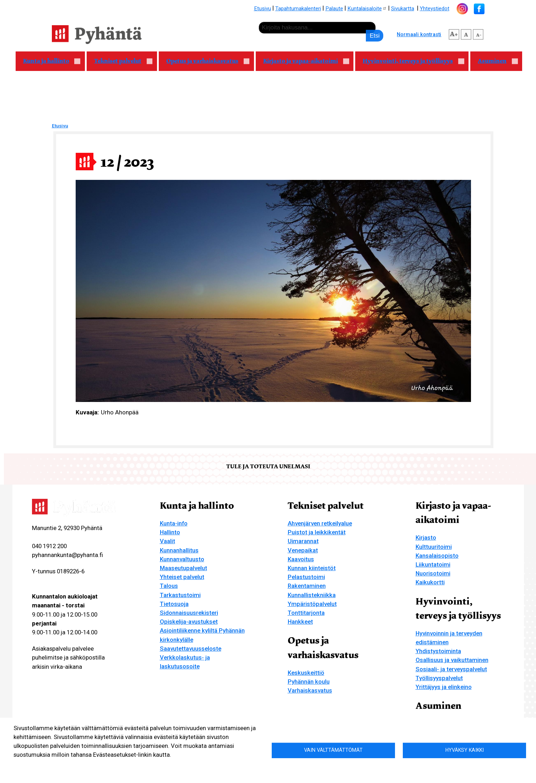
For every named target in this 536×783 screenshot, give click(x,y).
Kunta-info (174, 523)
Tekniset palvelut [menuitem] (120, 61)
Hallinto (170, 532)
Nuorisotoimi (433, 573)
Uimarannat (303, 541)
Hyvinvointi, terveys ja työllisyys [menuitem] (409, 61)
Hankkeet (300, 621)
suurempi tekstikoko (454, 33)
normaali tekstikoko (466, 33)
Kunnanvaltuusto (182, 559)
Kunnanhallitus (179, 550)
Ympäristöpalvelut (312, 603)
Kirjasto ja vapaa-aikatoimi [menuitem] (302, 61)
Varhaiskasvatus (310, 690)
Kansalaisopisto (437, 555)
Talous (169, 585)
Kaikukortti (430, 582)
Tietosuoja (174, 603)
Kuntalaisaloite (367, 8)
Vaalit (167, 541)
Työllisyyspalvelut (439, 678)
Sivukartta (402, 8)
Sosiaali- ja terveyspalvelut (451, 669)
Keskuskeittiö (306, 672)
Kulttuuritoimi (434, 546)
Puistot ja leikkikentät (317, 532)
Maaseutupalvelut (183, 568)
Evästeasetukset (88, 765)
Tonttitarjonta (306, 612)
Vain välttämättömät (333, 750)
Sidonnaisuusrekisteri (189, 612)
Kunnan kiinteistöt (312, 568)
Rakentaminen (307, 585)
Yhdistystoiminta (438, 651)
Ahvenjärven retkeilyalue (320, 523)
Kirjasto (426, 537)
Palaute (334, 8)
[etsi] (317, 28)
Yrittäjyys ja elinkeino (444, 686)
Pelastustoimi (306, 576)
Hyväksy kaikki (464, 750)
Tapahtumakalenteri (298, 8)
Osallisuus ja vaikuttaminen (452, 659)
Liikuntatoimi (433, 564)
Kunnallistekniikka (312, 595)
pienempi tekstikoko (478, 33)
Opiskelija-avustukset (189, 621)
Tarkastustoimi (180, 595)
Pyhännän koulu (309, 681)
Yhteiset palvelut (182, 576)
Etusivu (262, 8)
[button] (273, 290)
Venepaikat (303, 550)
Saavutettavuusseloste (190, 648)
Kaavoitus (301, 559)
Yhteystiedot (434, 8)
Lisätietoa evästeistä (37, 765)
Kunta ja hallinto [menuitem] (48, 61)
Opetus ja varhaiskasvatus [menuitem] (204, 61)
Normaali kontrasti (419, 34)
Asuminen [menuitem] (494, 61)
